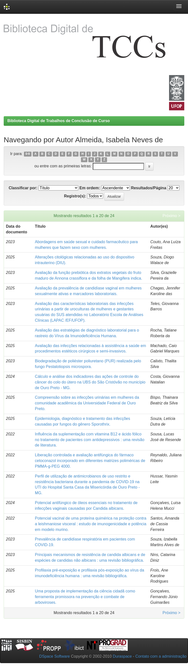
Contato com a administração (161, 656)
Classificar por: (23, 188)
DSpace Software (54, 656)
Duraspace (122, 656)
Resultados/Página (148, 188)
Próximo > (171, 216)
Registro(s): (75, 196)
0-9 (28, 154)
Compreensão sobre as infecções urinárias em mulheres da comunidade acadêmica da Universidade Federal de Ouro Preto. (87, 403)
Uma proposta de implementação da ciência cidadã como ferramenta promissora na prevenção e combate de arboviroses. (85, 596)
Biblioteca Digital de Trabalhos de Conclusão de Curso (58, 121)
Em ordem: (89, 188)
